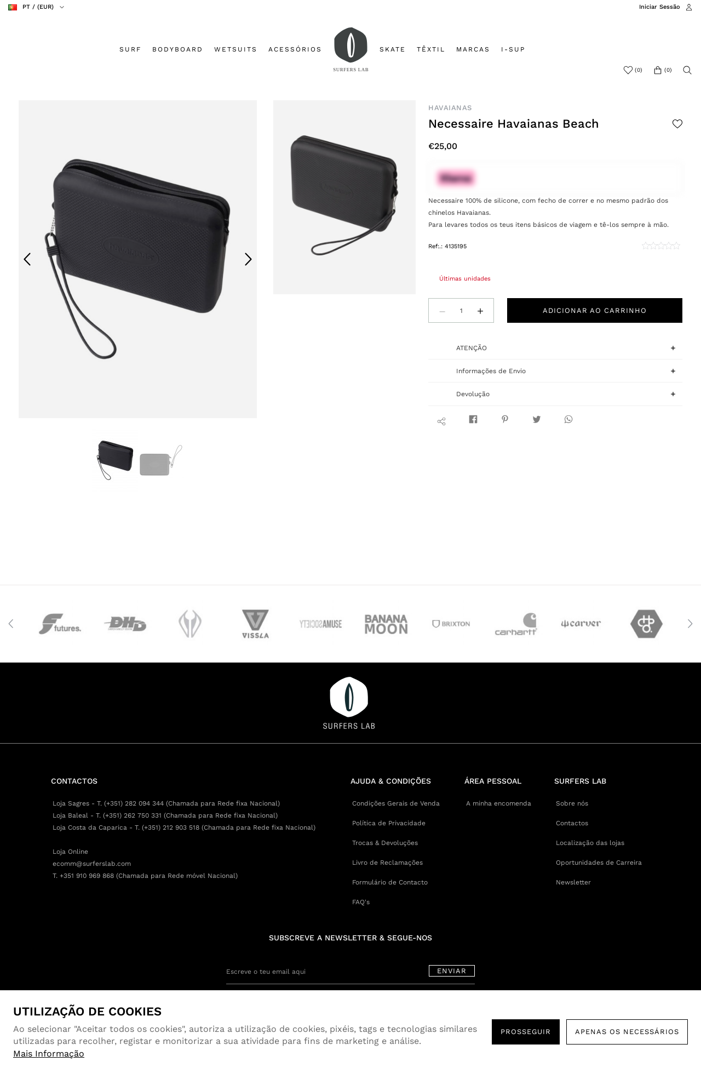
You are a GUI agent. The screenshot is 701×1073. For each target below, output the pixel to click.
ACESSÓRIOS (295, 49)
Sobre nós (572, 803)
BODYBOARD (177, 49)
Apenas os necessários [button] (627, 1032)
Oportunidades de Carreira (599, 862)
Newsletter (573, 882)
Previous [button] (27, 259)
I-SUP (513, 49)
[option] (138, 259)
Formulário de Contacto (390, 882)
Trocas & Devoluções (385, 843)
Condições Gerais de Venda (396, 803)
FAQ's (361, 902)
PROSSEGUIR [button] (526, 1032)
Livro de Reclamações (387, 862)
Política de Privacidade (389, 823)
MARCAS (473, 49)
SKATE (393, 49)
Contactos (572, 823)
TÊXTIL (431, 49)
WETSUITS (235, 49)
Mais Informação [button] (48, 1053)
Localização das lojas (590, 843)
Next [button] (248, 259)
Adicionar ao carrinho (595, 310)
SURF (130, 49)
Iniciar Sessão (659, 6)
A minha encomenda (498, 803)
